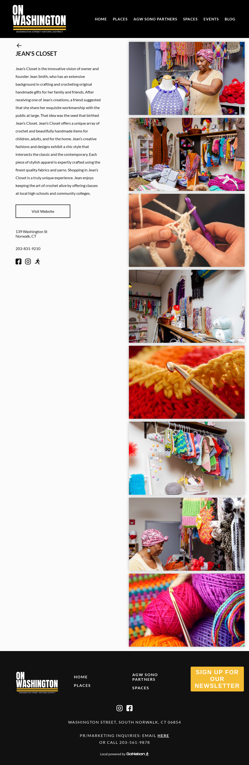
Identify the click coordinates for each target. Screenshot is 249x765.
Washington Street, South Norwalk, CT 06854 (124, 722)
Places (120, 19)
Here (163, 735)
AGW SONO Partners (155, 19)
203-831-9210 (28, 248)
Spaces (190, 19)
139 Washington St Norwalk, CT (31, 233)
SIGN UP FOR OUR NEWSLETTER (217, 679)
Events (211, 19)
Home (101, 19)
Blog (230, 19)
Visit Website (43, 211)
